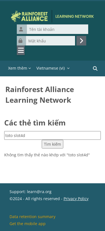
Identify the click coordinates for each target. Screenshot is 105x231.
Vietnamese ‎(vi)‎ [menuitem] (50, 68)
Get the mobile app (28, 223)
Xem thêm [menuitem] (17, 68)
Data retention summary (32, 216)
